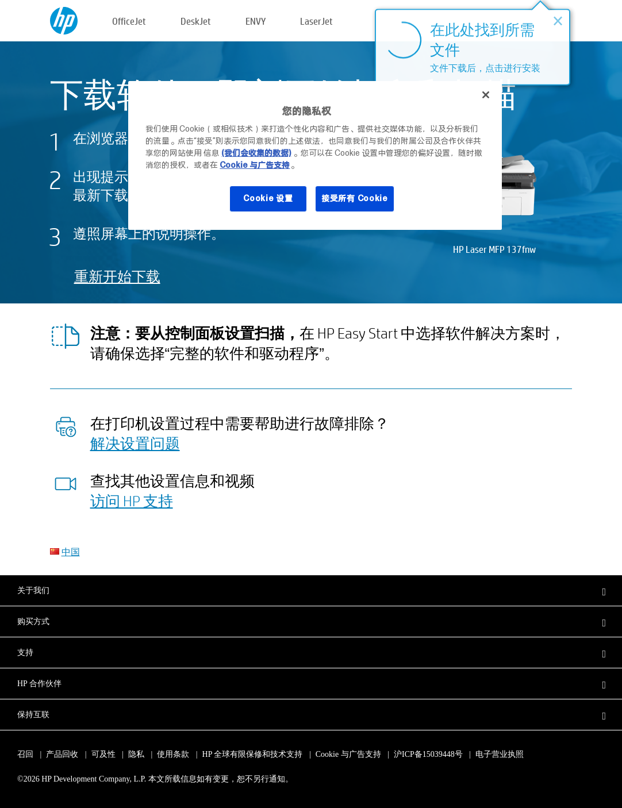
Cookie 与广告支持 (348, 754)
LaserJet (316, 21)
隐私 (136, 754)
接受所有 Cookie (354, 198)
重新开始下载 (117, 276)
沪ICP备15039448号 (428, 754)
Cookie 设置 (268, 198)
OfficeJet (129, 21)
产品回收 (62, 754)
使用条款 (173, 754)
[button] (311, 590)
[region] (314, 155)
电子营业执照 (499, 754)
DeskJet (196, 21)
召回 (25, 754)
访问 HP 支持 (131, 500)
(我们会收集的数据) (256, 153)
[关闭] (485, 94)
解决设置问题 (135, 443)
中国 (71, 551)
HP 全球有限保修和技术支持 (252, 754)
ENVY (255, 21)
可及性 (103, 754)
